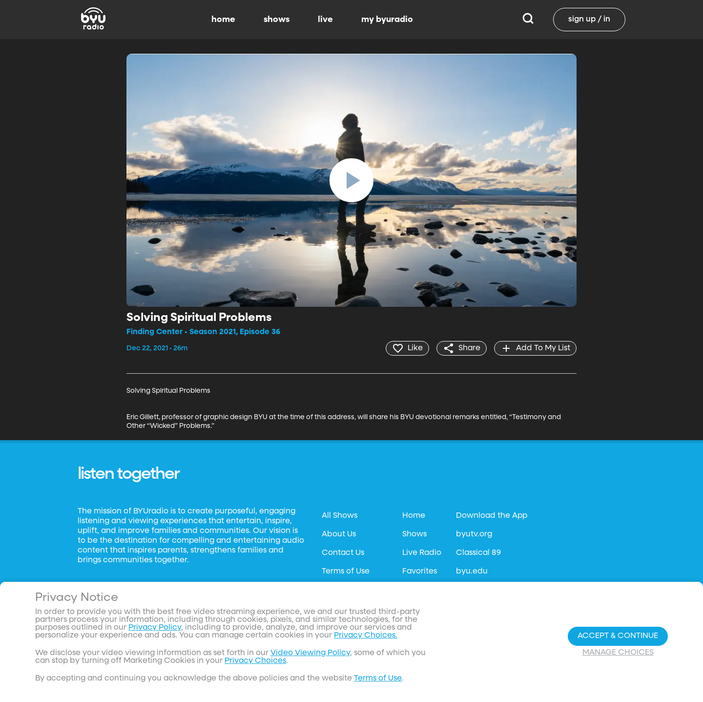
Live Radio (421, 553)
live (325, 19)
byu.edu (472, 571)
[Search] (528, 19)
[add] (535, 348)
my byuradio (387, 19)
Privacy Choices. (365, 635)
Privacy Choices (255, 661)
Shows (414, 534)
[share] (461, 348)
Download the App (491, 516)
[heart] (407, 348)
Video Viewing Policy (310, 653)
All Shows (339, 516)
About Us (339, 534)
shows (276, 19)
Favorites (419, 571)
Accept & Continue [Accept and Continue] (618, 636)
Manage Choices (618, 653)
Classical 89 (478, 553)
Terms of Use (346, 571)
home (223, 19)
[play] (351, 180)
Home (413, 516)
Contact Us (343, 553)
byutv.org (474, 534)
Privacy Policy (154, 628)
